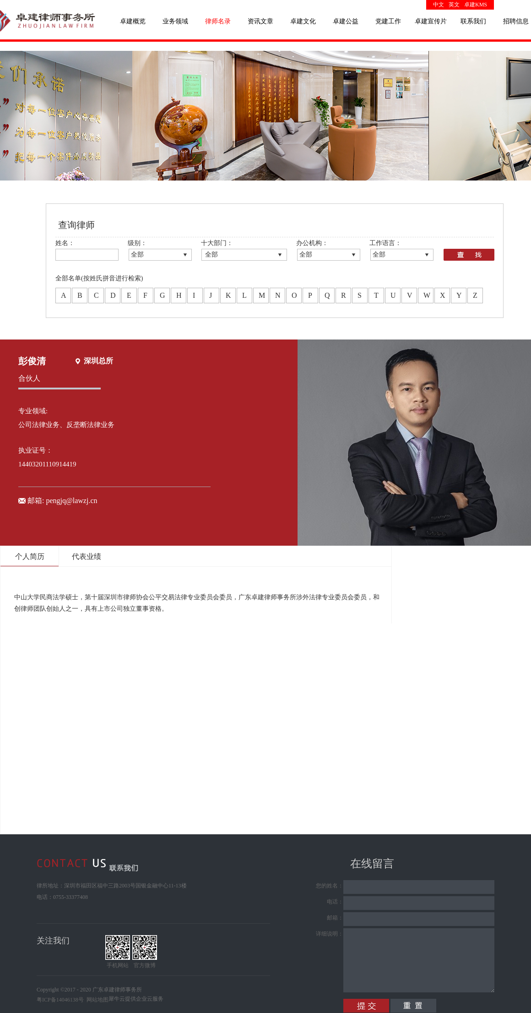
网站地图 (96, 1000)
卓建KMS (475, 4)
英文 (454, 4)
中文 (438, 4)
